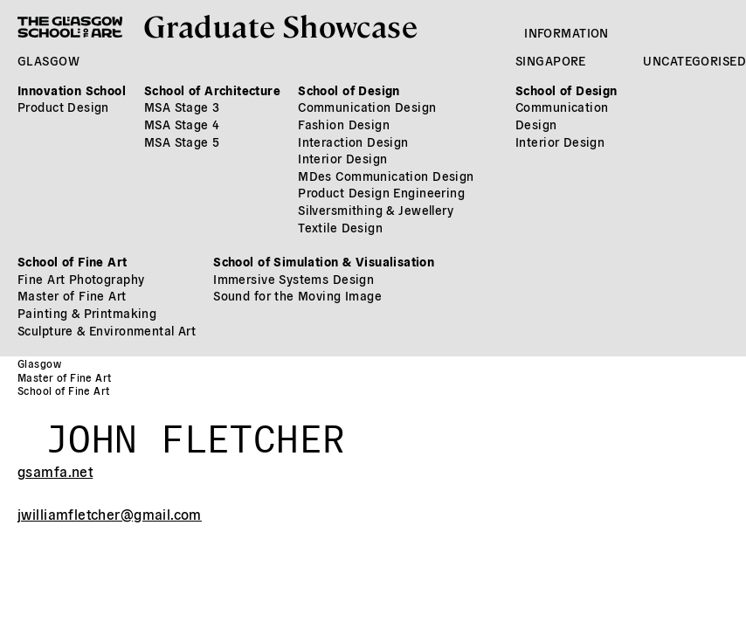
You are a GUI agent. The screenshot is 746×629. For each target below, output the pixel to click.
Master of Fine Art (72, 295)
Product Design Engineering (381, 192)
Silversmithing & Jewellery (375, 210)
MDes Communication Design (386, 175)
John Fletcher (195, 432)
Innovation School (71, 90)
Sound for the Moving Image (297, 295)
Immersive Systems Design (293, 279)
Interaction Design (353, 141)
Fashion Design (344, 124)
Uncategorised (694, 60)
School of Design (349, 90)
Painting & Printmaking (86, 313)
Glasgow (48, 60)
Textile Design (340, 227)
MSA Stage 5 (182, 141)
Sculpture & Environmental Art (106, 330)
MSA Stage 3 (182, 106)
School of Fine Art (72, 261)
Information (566, 32)
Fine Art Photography (80, 279)
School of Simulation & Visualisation (323, 261)
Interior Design (342, 158)
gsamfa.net (55, 471)
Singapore (550, 60)
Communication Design (367, 106)
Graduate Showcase (280, 25)
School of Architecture (212, 90)
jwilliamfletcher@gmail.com (109, 513)
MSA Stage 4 (182, 124)
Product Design (63, 106)
